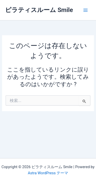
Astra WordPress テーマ (48, 173)
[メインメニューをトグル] (85, 10)
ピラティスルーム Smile (39, 10)
